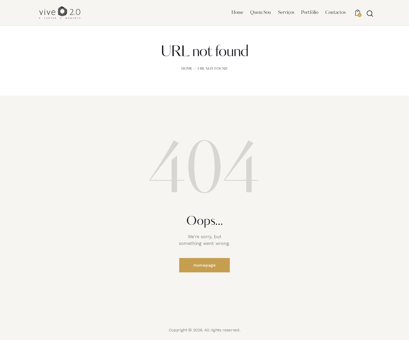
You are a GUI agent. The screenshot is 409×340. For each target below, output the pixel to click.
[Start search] (369, 13)
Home (187, 69)
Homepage (204, 265)
